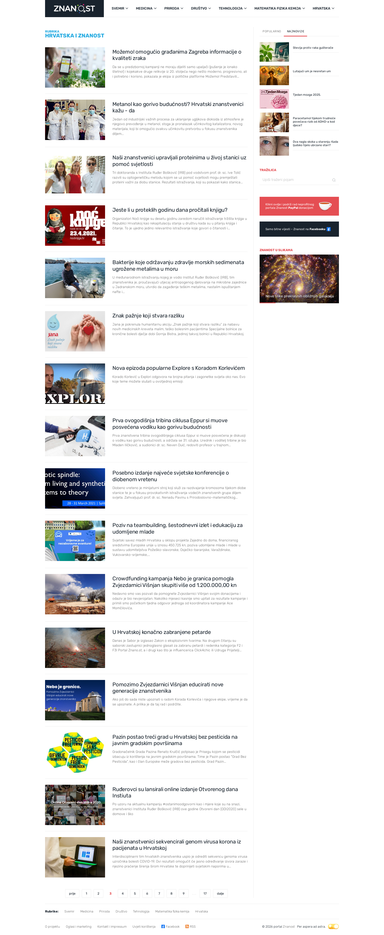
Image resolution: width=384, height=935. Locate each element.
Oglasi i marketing (79, 926)
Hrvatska (201, 911)
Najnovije (295, 31)
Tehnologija (141, 911)
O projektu (52, 926)
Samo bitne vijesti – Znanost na (295, 229)
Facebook (173, 926)
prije (72, 893)
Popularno (272, 31)
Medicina (86, 911)
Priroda (104, 911)
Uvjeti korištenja (144, 926)
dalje (220, 893)
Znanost (289, 926)
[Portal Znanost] (74, 8)
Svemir (69, 911)
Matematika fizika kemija (172, 911)
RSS (193, 926)
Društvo (121, 911)
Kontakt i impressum (112, 926)
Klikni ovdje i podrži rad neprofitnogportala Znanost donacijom (289, 206)
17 (205, 893)
